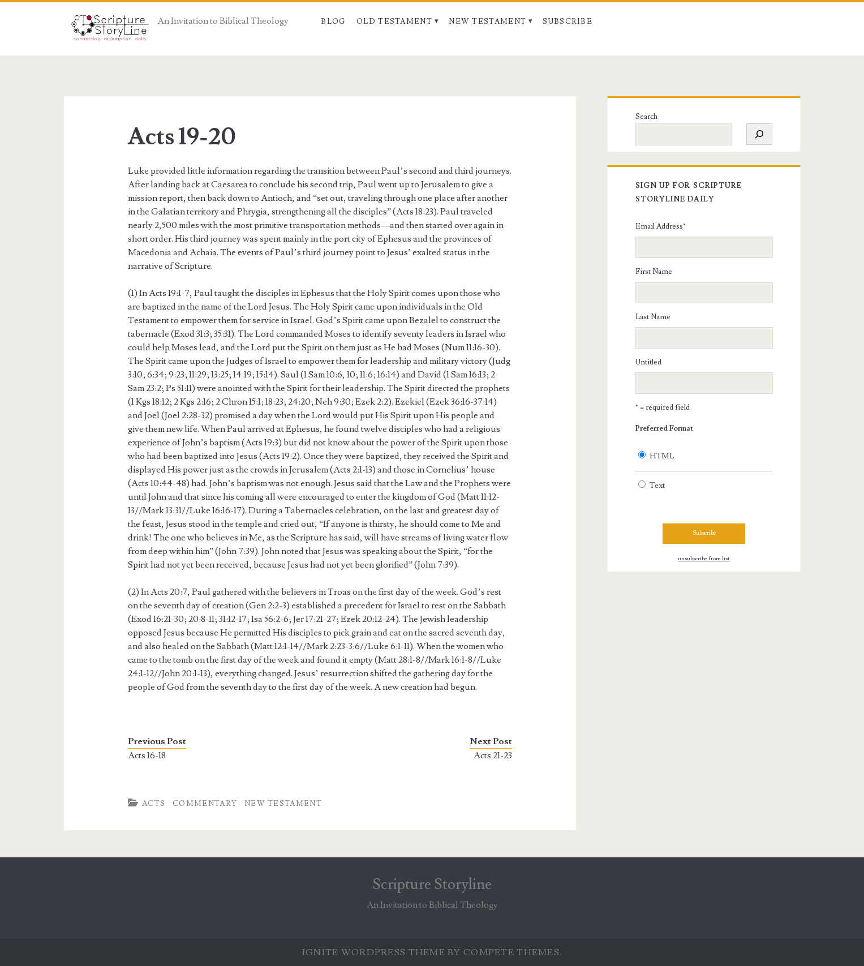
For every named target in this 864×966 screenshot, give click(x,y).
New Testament (487, 21)
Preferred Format (664, 428)
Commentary (205, 803)
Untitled (648, 362)
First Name (653, 271)
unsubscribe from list (704, 558)
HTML (662, 456)
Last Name (652, 316)
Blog (333, 21)
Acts (153, 803)
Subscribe (567, 21)
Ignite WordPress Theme (373, 952)
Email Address (660, 226)
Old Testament (394, 21)
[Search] (759, 134)
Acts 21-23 (493, 755)
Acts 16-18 (147, 755)
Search (646, 116)
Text (657, 485)
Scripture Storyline (432, 884)
